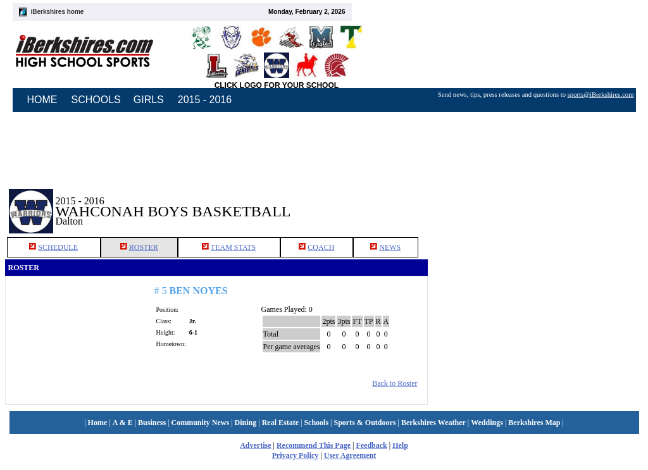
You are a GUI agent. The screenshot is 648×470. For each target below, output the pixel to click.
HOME (42, 99)
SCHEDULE (58, 247)
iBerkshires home (57, 11)
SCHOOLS (96, 99)
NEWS (390, 247)
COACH (321, 247)
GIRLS (149, 99)
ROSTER (143, 247)
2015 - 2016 (205, 99)
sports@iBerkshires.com (601, 94)
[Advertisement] (535, 202)
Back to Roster (394, 383)
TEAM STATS (233, 247)
